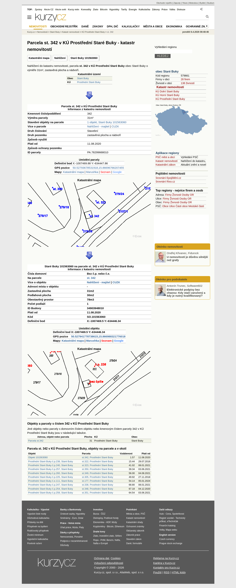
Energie (133, 9)
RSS (166, 572)
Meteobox (193, 3)
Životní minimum (35, 535)
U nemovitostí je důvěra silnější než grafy (187, 258)
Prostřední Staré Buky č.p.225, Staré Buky (50, 477)
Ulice (172, 206)
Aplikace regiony (167, 153)
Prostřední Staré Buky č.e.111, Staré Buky (50, 481)
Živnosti (176, 194)
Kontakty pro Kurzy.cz (166, 567)
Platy (81, 527)
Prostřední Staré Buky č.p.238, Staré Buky (50, 461)
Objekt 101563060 (38, 457)
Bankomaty (75, 509)
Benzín (110, 540)
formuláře (137, 543)
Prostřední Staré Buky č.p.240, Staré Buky (50, 465)
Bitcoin (104, 9)
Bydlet (202, 3)
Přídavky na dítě (35, 522)
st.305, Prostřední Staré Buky (97, 477)
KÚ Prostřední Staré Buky (170, 98)
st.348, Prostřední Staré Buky (97, 488)
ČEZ (103, 514)
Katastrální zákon (165, 164)
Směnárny (65, 518)
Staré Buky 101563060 (84, 58)
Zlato (95, 9)
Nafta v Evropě (100, 543)
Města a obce (153, 26)
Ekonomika (174, 26)
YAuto (184, 3)
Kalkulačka (144, 9)
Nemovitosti (42, 32)
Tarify (124, 9)
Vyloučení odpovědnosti (108, 563)
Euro (74, 518)
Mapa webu (171, 530)
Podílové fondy (111, 518)
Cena (168, 514)
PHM (102, 540)
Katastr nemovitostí (170, 87)
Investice (98, 509)
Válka (172, 9)
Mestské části (196, 206)
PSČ (143, 514)
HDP (108, 522)
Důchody (64, 545)
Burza (96, 514)
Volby (161, 530)
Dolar (80, 518)
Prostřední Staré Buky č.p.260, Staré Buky (50, 473)
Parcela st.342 (35, 440)
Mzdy (114, 522)
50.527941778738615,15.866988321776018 (98, 336)
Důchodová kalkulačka (38, 518)
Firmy (168, 194)
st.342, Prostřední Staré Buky (97, 457)
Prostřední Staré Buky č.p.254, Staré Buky (50, 488)
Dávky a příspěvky (70, 532)
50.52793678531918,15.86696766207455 (98, 167)
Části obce (181, 206)
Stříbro (118, 536)
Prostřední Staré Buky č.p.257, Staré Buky (50, 469)
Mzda (75, 527)
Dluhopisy (98, 518)
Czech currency (167, 539)
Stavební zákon (134, 539)
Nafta (117, 540)
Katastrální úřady (134, 522)
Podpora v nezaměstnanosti (74, 541)
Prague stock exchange (170, 543)
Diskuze (181, 9)
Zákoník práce (133, 535)
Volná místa (74, 523)
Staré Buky (83, 78)
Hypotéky (114, 9)
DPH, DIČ (112, 26)
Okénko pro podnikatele (171, 279)
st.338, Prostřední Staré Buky (97, 484)
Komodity (86, 9)
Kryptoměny (99, 526)
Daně (85, 26)
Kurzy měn (73, 9)
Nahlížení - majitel (98, 126)
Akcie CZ (48, 9)
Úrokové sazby (67, 514)
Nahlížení (59, 58)
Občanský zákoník (135, 530)
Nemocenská (66, 536)
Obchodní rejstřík (164, 3)
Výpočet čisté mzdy (36, 514)
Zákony (156, 9)
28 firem (185, 79)
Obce (165, 206)
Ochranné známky (199, 26)
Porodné (78, 536)
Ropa (96, 540)
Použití (157, 572)
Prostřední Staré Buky (88, 82)
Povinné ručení (34, 543)
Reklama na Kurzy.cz (166, 558)
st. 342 (91, 277)
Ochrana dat (101, 558)
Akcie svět (60, 9)
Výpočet (45, 509)
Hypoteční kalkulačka (37, 539)
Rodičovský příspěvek (38, 530)
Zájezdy (177, 3)
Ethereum (119, 526)
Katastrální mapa (39, 58)
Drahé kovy (99, 531)
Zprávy (38, 9)
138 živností (188, 83)
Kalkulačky (131, 26)
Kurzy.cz (31, 32)
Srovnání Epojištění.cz (168, 177)
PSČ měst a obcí (165, 157)
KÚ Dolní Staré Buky (167, 91)
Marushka (92, 171)
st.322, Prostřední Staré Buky (97, 461)
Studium (210, 3)
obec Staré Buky (167, 71)
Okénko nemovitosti (169, 246)
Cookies (115, 558)
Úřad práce (65, 527)
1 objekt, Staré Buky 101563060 (107, 122)
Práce (165, 9)
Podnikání (131, 509)
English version (167, 535)
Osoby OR (188, 194)
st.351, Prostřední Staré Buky (97, 492)
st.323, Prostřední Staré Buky (97, 465)
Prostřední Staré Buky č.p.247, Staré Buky (50, 484)
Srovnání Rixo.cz (165, 181)
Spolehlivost (178, 514)
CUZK (115, 126)
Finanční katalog (167, 525)
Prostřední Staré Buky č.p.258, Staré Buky (50, 492)
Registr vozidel (166, 518)
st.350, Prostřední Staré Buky (97, 469)
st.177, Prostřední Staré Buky (97, 481)
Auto (161, 514)
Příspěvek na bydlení (37, 526)
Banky (63, 509)
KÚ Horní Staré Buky (168, 95)
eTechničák (172, 521)
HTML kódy (179, 572)
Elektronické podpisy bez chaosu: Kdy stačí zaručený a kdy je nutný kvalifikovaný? (186, 292)
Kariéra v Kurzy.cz (164, 563)
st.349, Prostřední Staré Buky (97, 473)
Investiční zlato (106, 536)
